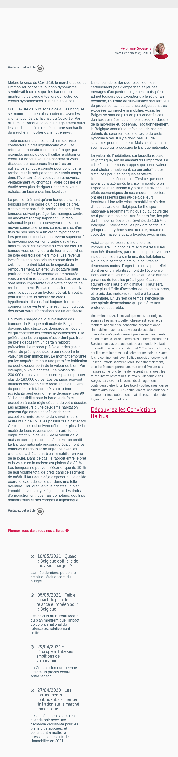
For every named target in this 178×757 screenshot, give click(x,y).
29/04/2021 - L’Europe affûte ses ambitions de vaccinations (54, 653)
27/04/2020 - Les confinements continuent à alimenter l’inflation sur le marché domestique (57, 699)
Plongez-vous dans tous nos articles (36, 530)
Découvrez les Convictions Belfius (123, 412)
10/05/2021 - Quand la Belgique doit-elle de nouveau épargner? (57, 561)
